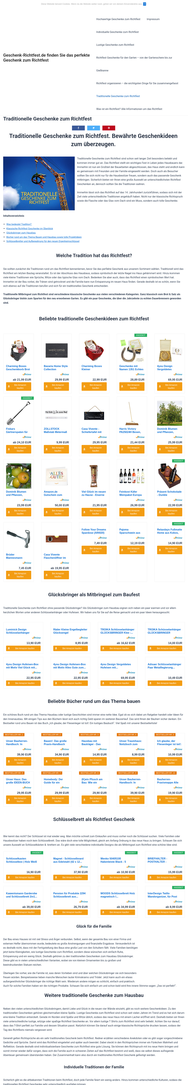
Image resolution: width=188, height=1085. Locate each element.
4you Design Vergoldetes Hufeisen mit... (166, 355)
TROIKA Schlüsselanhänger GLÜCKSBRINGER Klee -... (117, 568)
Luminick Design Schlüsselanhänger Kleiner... (18, 568)
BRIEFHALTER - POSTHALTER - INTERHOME (157, 797)
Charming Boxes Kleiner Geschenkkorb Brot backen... (93, 355)
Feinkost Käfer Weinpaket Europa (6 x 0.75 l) (130, 456)
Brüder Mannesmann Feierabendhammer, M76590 (18, 493)
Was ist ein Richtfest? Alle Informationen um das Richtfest (129, 96)
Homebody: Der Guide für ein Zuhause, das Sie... (55, 718)
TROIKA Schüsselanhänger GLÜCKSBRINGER (164, 568)
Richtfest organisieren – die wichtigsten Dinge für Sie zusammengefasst (137, 70)
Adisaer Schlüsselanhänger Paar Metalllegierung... (164, 603)
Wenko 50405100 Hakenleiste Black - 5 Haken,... (113, 797)
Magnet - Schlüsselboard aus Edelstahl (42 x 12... (68, 797)
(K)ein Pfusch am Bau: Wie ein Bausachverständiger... (94, 718)
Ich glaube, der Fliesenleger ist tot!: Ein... (169, 680)
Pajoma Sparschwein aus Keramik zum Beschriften (129, 493)
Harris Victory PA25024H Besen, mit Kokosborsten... (131, 418)
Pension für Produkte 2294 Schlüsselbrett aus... (69, 832)
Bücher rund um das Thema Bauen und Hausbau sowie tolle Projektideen (47, 224)
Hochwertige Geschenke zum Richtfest (118, 19)
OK (145, 4)
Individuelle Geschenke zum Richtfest (117, 32)
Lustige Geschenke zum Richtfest (163, 32)
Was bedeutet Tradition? (20, 211)
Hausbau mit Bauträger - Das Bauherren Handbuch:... (91, 680)
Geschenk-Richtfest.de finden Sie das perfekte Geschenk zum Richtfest (46, 51)
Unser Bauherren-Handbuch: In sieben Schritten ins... (17, 680)
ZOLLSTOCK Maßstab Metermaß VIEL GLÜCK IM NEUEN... (55, 418)
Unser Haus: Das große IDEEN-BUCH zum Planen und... (18, 718)
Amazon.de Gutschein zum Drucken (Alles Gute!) (53, 456)
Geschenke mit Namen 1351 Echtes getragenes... (131, 355)
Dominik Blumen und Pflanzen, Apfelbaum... (167, 418)
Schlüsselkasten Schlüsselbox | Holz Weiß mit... (21, 797)
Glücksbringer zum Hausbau (22, 219)
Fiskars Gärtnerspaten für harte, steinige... (17, 418)
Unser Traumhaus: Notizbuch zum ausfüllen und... (130, 680)
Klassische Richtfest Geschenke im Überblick (31, 215)
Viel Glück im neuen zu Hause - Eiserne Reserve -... (94, 456)
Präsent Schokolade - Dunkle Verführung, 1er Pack (169, 456)
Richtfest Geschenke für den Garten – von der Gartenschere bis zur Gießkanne (134, 51)
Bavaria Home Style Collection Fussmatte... (56, 355)
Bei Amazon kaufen (20, 373)
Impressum (151, 19)
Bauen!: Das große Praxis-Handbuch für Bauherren (55, 680)
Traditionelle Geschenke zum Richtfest (118, 83)
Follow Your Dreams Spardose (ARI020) (94, 493)
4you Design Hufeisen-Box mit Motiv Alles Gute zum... (69, 603)
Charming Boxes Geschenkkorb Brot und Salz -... (18, 355)
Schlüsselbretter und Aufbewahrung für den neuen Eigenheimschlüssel (46, 228)
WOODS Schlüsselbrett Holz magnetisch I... (117, 832)
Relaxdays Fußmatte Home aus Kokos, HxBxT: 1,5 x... (169, 493)
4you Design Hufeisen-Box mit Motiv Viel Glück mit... (22, 603)
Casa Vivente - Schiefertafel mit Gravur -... (91, 418)
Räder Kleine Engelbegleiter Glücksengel (70, 568)
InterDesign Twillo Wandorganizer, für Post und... (162, 832)
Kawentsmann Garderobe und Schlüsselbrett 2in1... (21, 832)
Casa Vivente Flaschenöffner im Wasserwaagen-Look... (55, 493)
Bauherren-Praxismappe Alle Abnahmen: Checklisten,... (167, 718)
